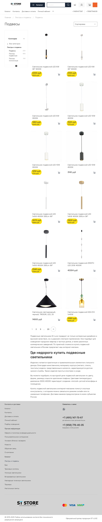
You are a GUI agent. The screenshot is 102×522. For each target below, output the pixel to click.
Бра (6, 465)
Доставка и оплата (29, 11)
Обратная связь (10, 448)
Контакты (16, 11)
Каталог (37, 5)
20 (48, 329)
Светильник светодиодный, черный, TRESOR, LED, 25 (44, 313)
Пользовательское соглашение (16, 437)
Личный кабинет (44, 11)
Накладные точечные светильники (18, 480)
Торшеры (8, 484)
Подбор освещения (12, 424)
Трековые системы (12, 469)
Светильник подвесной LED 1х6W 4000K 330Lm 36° (79, 215)
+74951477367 (77, 11)
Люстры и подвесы (23, 17)
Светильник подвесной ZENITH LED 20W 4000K (81, 264)
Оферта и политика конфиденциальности (20, 433)
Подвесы (12, 51)
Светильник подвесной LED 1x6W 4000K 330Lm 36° (44, 215)
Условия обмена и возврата (15, 441)
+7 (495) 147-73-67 (73, 417)
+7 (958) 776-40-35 (73, 425)
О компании (9, 452)
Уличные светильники (13, 473)
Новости (8, 445)
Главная (8, 17)
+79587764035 (91, 11)
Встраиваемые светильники (15, 477)
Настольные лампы (12, 488)
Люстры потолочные (13, 60)
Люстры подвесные (13, 55)
